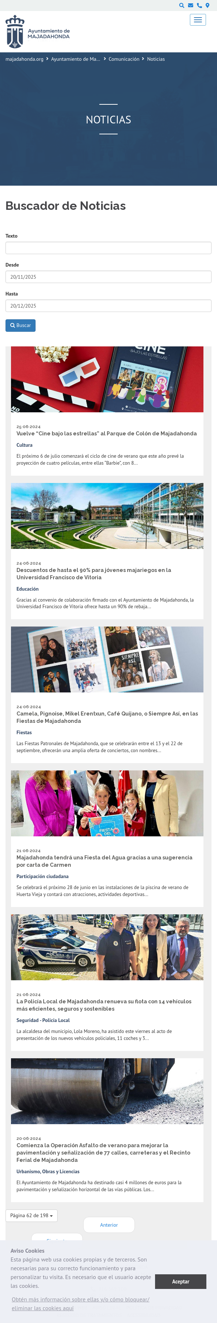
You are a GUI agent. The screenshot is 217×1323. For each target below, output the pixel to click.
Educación (27, 589)
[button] (83, 1305)
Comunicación (124, 59)
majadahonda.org (24, 59)
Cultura (24, 445)
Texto (11, 236)
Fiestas (24, 732)
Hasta (11, 293)
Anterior (109, 1225)
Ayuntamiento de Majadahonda (85, 59)
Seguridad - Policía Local (43, 1020)
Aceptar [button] (181, 1281)
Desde (12, 264)
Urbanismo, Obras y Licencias (48, 1171)
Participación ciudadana (42, 876)
